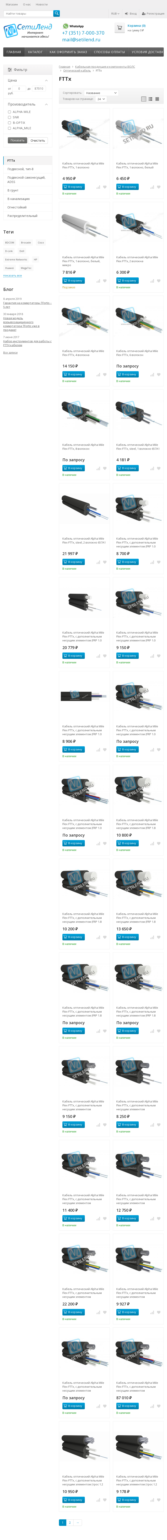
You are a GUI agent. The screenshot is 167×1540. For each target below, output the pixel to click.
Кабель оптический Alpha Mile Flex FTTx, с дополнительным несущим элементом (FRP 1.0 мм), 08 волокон (83, 824)
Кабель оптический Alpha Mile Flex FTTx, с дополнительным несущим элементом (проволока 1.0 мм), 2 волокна (83, 1199)
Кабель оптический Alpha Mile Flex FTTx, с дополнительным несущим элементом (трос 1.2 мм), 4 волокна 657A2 (137, 1480)
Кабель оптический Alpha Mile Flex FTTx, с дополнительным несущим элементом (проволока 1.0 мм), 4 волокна (83, 1293)
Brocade (26, 242)
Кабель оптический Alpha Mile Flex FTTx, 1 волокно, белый (137, 165)
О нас (27, 4)
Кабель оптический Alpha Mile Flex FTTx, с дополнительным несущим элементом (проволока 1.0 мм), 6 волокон (83, 1386)
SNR (13, 117)
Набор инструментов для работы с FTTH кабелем (27, 343)
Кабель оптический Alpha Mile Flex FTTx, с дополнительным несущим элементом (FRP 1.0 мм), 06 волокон (137, 730)
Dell (22, 251)
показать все (12, 275)
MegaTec (26, 268)
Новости (42, 4)
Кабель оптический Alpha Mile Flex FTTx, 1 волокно (83, 165)
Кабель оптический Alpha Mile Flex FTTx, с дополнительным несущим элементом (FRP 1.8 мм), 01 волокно (137, 824)
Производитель (28, 104)
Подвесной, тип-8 (20, 169)
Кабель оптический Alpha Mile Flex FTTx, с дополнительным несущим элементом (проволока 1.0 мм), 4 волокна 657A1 (137, 1293)
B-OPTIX (16, 123)
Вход (131, 13)
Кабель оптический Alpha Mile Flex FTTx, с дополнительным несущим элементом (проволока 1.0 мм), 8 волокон (137, 1386)
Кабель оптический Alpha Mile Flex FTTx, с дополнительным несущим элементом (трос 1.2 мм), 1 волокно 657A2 (83, 1480)
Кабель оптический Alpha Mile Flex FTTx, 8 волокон (83, 447)
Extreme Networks (16, 259)
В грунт (12, 190)
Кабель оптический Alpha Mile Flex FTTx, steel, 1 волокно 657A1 (138, 447)
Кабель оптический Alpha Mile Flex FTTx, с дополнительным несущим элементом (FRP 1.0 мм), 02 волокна (137, 636)
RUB (115, 13)
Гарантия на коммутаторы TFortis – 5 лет (27, 305)
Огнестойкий (17, 207)
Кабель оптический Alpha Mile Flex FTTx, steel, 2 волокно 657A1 (84, 540)
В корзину (72, 187)
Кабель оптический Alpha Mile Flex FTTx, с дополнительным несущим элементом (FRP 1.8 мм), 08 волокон (137, 1011)
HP (35, 259)
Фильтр (17, 69)
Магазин (12, 4)
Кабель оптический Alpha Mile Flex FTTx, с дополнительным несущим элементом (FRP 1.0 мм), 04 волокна (83, 730)
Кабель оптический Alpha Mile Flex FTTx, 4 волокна (83, 353)
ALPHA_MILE (19, 128)
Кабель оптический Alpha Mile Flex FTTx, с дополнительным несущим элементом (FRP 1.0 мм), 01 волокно (137, 542)
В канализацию (18, 199)
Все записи (10, 352)
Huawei (9, 268)
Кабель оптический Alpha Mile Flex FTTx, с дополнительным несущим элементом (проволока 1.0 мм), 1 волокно (83, 1105)
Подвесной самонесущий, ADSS (26, 179)
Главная (14, 52)
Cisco (41, 242)
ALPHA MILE (19, 112)
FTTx (11, 160)
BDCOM (9, 242)
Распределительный (22, 216)
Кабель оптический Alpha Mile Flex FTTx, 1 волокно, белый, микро (83, 261)
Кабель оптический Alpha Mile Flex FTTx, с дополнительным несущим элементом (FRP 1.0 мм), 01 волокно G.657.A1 (83, 636)
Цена (28, 80)
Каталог (35, 52)
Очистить (38, 140)
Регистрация (153, 13)
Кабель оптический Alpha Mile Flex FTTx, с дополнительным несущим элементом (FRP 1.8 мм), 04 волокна (137, 918)
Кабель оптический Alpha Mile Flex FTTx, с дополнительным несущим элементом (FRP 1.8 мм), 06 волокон (83, 1011)
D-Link (9, 251)
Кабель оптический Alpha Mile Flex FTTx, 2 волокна (137, 259)
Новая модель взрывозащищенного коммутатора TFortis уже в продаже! (21, 324)
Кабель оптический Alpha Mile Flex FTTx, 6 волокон (137, 353)
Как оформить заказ (68, 52)
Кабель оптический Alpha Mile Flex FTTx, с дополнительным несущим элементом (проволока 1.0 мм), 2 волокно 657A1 (137, 1199)
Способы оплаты (109, 52)
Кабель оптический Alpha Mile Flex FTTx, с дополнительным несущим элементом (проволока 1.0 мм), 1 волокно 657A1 (137, 1105)
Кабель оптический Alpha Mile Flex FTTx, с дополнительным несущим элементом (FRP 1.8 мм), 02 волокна (83, 918)
